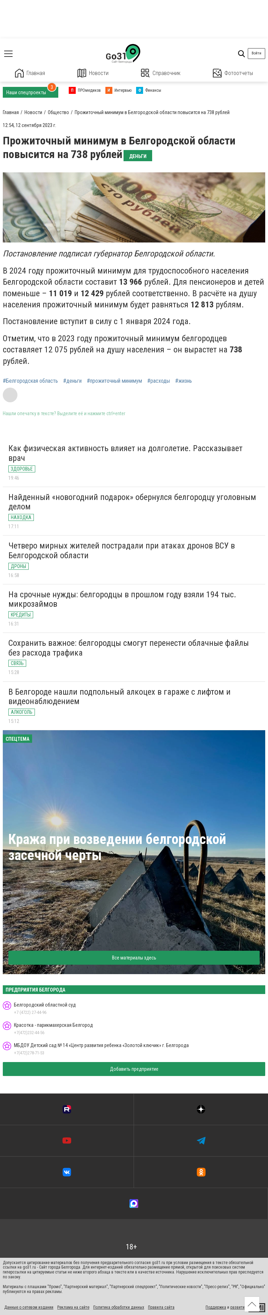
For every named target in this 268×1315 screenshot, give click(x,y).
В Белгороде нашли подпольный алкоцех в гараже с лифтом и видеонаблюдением (119, 697)
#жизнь (183, 381)
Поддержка (216, 1307)
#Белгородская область (30, 381)
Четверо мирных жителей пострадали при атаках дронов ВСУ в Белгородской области (121, 550)
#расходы (158, 381)
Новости (93, 73)
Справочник (160, 73)
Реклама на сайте (73, 1307)
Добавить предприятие (134, 1069)
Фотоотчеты (233, 73)
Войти (256, 53)
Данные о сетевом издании (28, 1307)
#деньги (72, 381)
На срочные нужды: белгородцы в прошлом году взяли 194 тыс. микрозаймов (122, 599)
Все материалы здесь (134, 958)
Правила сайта (161, 1307)
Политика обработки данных (118, 1307)
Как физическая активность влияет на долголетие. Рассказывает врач (125, 453)
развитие (238, 1307)
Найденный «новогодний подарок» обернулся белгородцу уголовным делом (132, 502)
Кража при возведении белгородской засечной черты (117, 847)
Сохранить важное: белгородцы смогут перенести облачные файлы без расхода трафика (128, 648)
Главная (30, 73)
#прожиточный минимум (114, 381)
